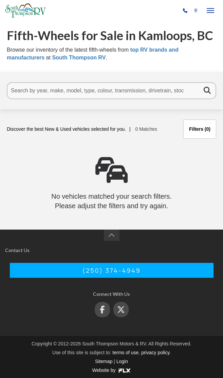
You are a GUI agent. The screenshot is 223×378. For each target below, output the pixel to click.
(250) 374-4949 (164, 10)
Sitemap (103, 361)
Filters (199, 129)
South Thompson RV (79, 57)
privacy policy (155, 352)
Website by (111, 370)
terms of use (125, 352)
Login (122, 361)
